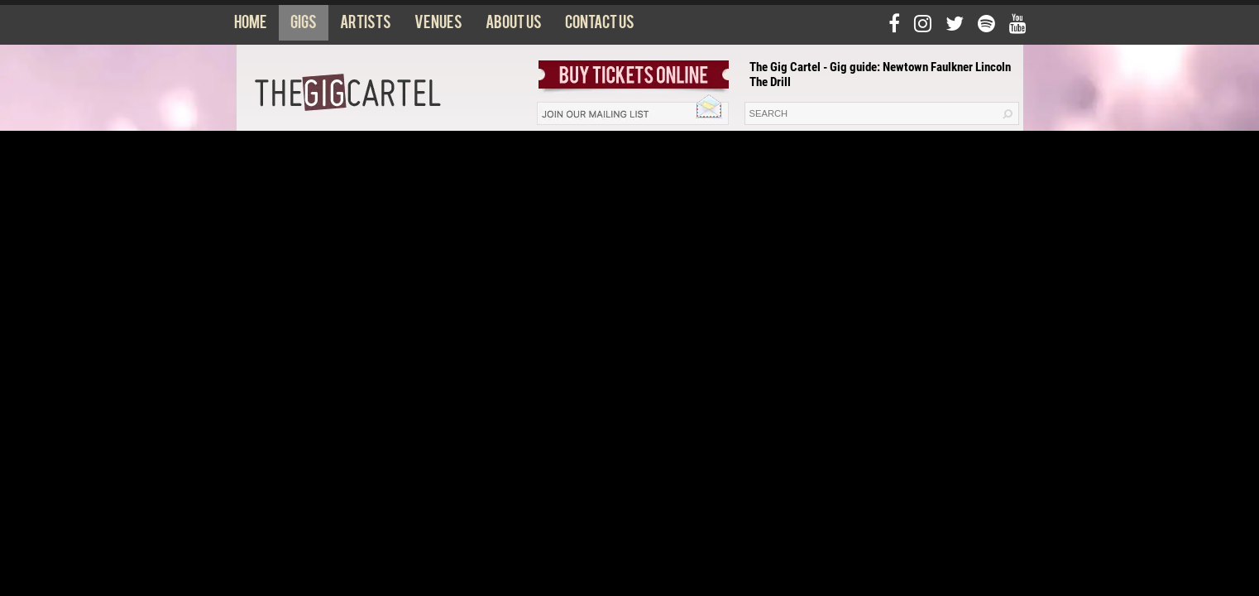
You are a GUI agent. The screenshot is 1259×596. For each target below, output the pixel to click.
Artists (365, 26)
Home (250, 26)
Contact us (599, 26)
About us (514, 26)
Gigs (303, 26)
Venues (438, 26)
